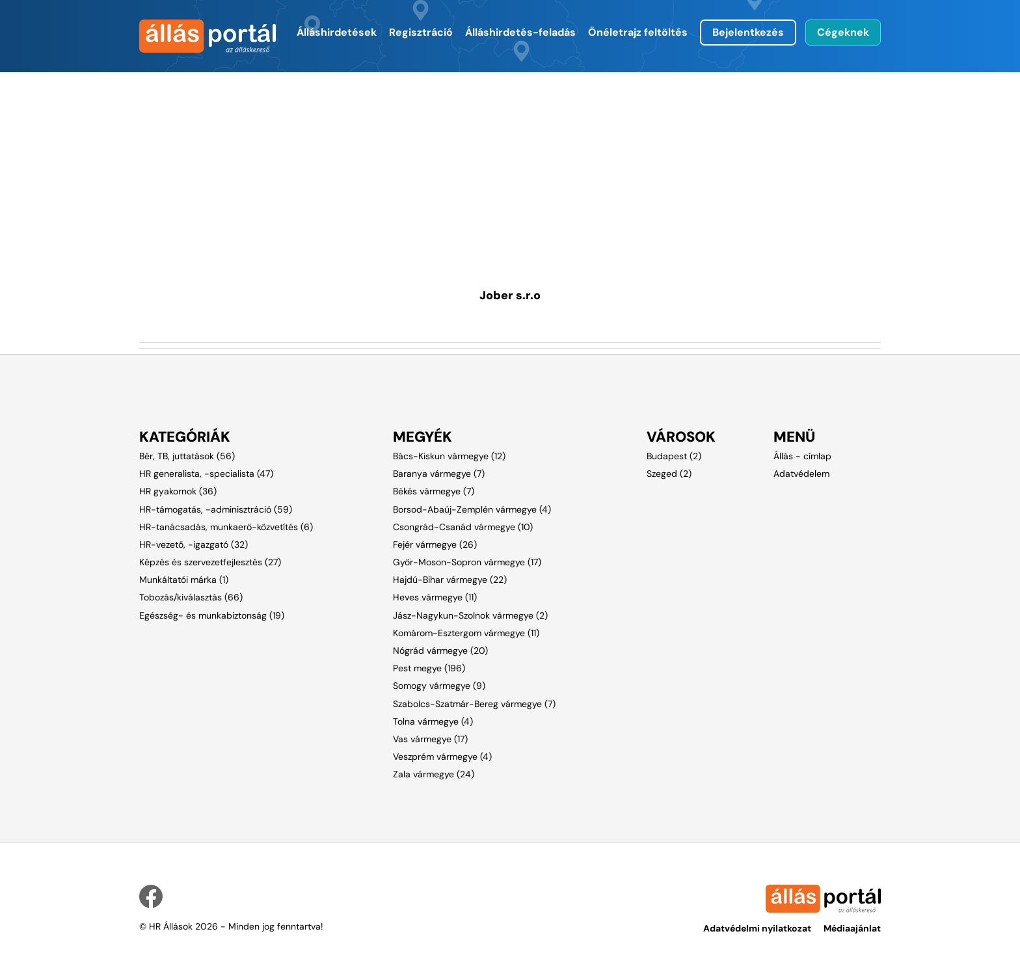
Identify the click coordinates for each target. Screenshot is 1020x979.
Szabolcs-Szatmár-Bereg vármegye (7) (474, 704)
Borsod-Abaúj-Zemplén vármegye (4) (472, 509)
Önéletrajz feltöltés (638, 32)
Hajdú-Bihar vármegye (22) (450, 579)
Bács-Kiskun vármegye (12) (449, 456)
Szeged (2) (669, 473)
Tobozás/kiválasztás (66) (191, 597)
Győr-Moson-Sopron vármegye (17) (467, 562)
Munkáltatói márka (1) (183, 579)
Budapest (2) (674, 456)
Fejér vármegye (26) (435, 544)
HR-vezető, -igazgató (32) (193, 544)
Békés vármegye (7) (433, 491)
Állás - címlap (802, 456)
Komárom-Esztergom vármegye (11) (466, 633)
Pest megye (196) (429, 668)
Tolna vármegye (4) (433, 721)
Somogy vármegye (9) (439, 685)
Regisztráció (421, 32)
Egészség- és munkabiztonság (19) (211, 615)
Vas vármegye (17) (430, 739)
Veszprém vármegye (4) (442, 756)
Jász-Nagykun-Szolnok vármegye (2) (470, 615)
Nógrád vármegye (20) (440, 650)
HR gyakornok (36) (178, 491)
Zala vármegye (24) (433, 774)
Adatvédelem (801, 473)
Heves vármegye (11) (435, 597)
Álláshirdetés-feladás (520, 32)
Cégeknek (843, 32)
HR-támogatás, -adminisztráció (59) (215, 509)
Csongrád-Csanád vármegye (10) (463, 527)
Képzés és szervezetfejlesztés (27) (210, 562)
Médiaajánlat (852, 928)
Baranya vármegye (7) (439, 473)
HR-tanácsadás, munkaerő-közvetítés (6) (226, 527)
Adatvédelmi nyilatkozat (757, 928)
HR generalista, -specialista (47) (206, 473)
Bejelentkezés (748, 32)
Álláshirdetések (337, 32)
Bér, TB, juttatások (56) (187, 456)
